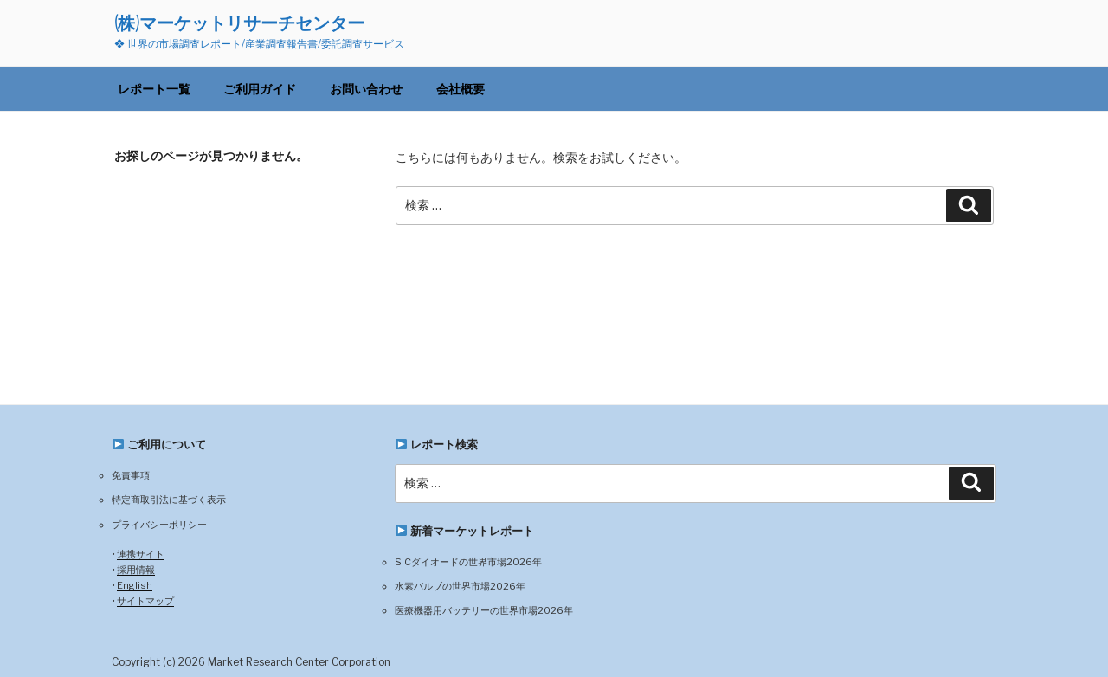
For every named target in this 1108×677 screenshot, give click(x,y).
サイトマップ (145, 601)
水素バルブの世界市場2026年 (460, 586)
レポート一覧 (154, 88)
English (134, 585)
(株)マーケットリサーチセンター (239, 23)
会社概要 (460, 88)
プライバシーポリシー (159, 525)
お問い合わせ (366, 88)
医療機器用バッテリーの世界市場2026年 (484, 610)
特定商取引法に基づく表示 (169, 499)
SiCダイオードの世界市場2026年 (468, 562)
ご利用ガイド (259, 88)
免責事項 (131, 475)
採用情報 (136, 570)
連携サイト (140, 554)
